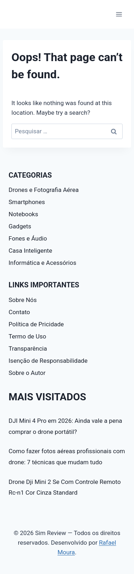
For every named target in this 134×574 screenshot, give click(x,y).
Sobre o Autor (27, 372)
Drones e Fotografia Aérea (44, 189)
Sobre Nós (23, 299)
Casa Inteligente (30, 250)
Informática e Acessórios (42, 262)
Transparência (28, 348)
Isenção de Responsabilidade (48, 360)
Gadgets (20, 226)
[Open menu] (118, 14)
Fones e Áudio (28, 238)
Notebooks (23, 214)
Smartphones (27, 202)
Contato (19, 312)
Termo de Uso (27, 336)
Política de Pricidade (36, 324)
